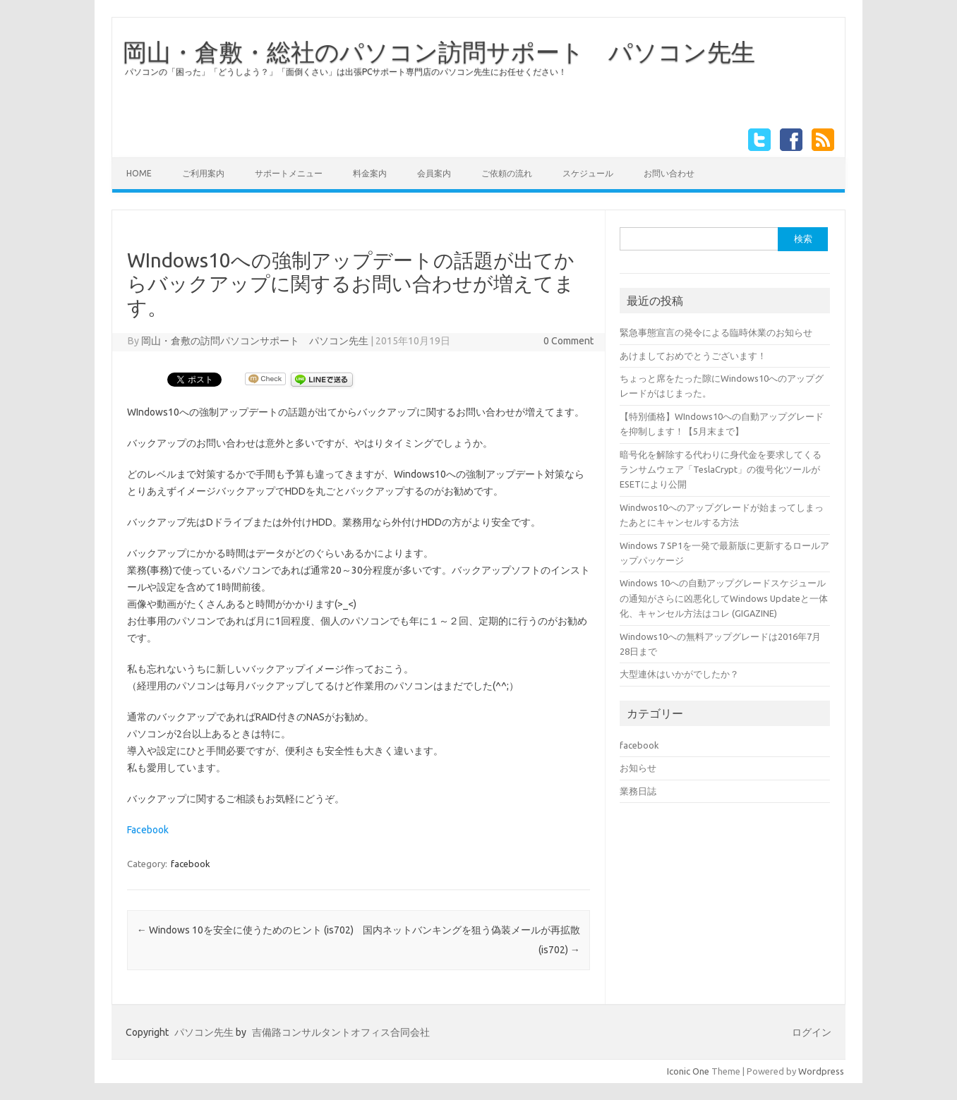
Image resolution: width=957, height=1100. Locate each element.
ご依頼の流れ (506, 173)
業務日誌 (638, 791)
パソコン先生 (204, 1032)
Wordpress (821, 1071)
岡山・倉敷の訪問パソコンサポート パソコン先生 (254, 340)
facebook (190, 864)
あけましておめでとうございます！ (693, 356)
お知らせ (638, 768)
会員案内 (434, 173)
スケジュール (587, 173)
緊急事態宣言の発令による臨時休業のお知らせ (716, 332)
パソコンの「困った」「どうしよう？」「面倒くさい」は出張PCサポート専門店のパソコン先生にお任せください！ (346, 71)
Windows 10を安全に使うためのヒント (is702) (245, 930)
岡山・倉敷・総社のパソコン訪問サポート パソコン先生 (439, 51)
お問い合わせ (669, 173)
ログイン (811, 1032)
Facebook (148, 829)
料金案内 (370, 173)
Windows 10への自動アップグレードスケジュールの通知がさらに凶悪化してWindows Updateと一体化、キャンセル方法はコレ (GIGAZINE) (724, 598)
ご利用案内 (203, 173)
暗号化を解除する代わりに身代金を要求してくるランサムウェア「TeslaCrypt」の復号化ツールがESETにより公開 (720, 469)
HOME (139, 173)
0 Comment (568, 340)
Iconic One (688, 1071)
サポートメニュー (289, 173)
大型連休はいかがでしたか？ (679, 674)
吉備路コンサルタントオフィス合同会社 (341, 1032)
